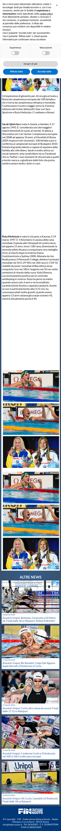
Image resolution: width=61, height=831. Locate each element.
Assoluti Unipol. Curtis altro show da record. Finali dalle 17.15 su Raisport (30, 710)
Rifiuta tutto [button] (16, 71)
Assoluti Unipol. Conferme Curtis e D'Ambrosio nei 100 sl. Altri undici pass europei (28, 755)
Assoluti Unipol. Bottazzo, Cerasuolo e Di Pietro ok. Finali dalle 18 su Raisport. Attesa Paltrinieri (29, 619)
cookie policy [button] (46, 13)
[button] (56, 5)
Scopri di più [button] (30, 64)
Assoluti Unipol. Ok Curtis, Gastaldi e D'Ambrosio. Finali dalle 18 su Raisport (30, 800)
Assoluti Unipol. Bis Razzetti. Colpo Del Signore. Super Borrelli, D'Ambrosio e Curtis (28, 664)
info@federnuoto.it (12, 824)
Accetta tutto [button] (44, 71)
